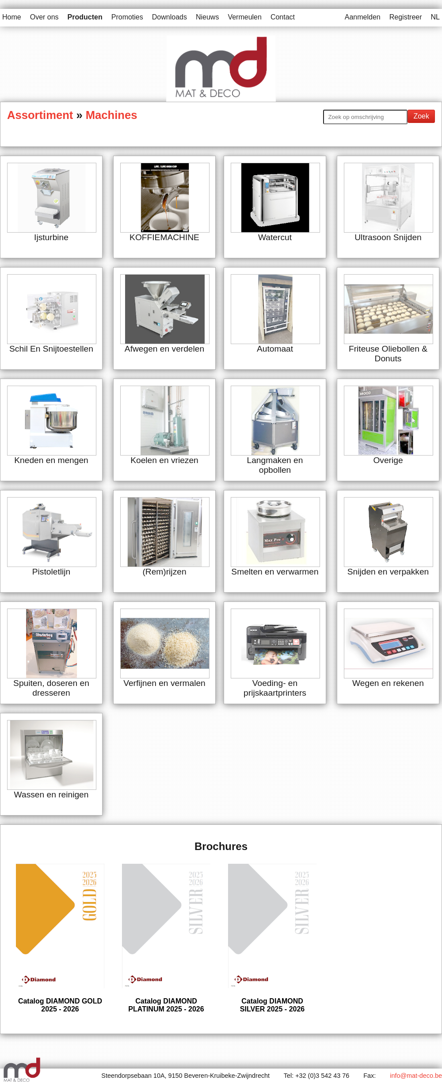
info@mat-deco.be (416, 1075)
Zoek (421, 116)
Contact (283, 17)
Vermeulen (245, 17)
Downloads (169, 17)
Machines (111, 115)
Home (11, 17)
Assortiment (41, 115)
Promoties (127, 17)
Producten (85, 17)
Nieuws (207, 17)
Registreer (405, 17)
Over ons (44, 17)
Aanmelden (363, 17)
